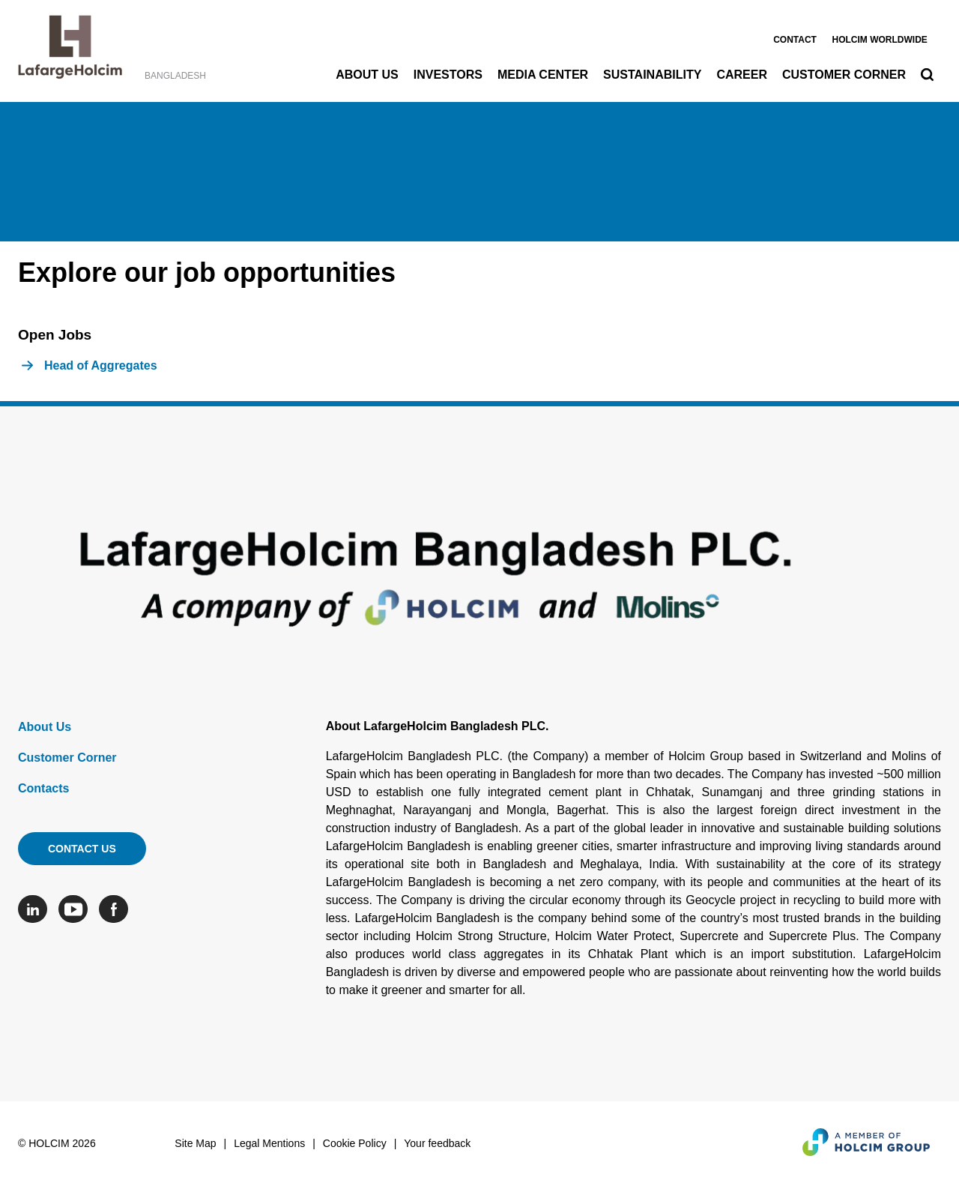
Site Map (195, 1143)
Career (741, 74)
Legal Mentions (269, 1143)
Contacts (43, 788)
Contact (795, 39)
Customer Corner (844, 74)
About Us (367, 74)
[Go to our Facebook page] (117, 909)
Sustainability (652, 74)
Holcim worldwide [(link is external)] (879, 39)
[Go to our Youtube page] (76, 909)
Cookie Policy (355, 1143)
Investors (448, 74)
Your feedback (437, 1143)
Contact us (82, 849)
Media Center (542, 74)
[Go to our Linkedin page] (36, 909)
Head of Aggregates (100, 365)
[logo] (70, 51)
